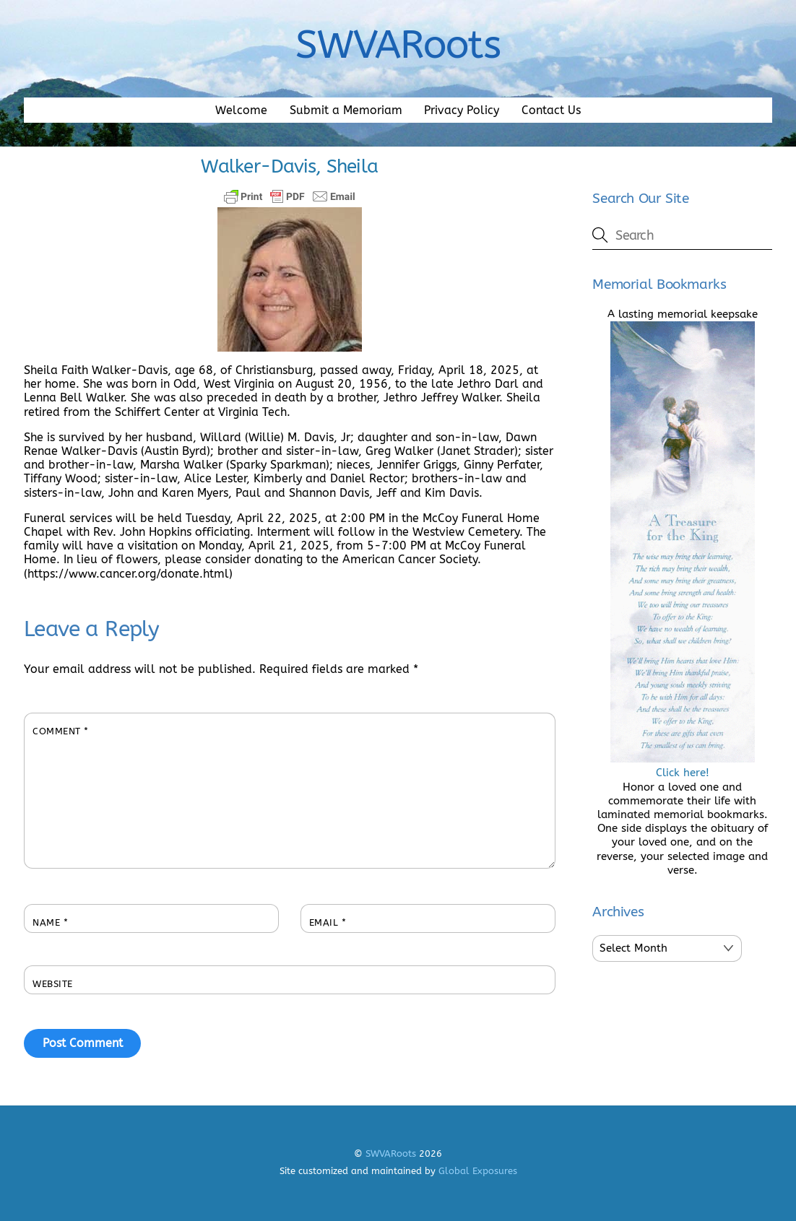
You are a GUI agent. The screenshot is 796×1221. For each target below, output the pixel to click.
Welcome (241, 110)
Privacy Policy (461, 110)
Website (53, 983)
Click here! (682, 765)
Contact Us (551, 110)
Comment (61, 731)
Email (328, 922)
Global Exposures (477, 1170)
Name (50, 922)
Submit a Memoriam (346, 110)
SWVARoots (390, 1153)
